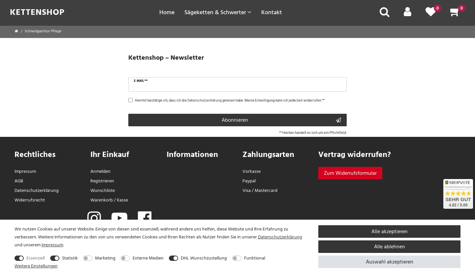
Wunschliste (102, 190)
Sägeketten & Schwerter (217, 12)
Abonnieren (281, 120)
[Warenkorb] (455, 14)
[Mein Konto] (407, 14)
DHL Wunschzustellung (204, 258)
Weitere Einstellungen (36, 266)
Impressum (25, 171)
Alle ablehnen (389, 246)
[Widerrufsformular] (350, 173)
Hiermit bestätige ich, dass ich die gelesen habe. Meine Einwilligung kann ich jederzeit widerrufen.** (230, 101)
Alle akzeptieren (389, 231)
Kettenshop (37, 12)
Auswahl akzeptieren (389, 262)
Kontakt (271, 12)
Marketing (105, 258)
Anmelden (100, 171)
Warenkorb (101, 200)
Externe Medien (148, 258)
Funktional (254, 258)
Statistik (70, 258)
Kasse (122, 200)
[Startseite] (16, 31)
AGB (19, 181)
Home (166, 12)
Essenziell (35, 258)
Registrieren (102, 181)
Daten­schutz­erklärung (37, 190)
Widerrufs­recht (30, 200)
